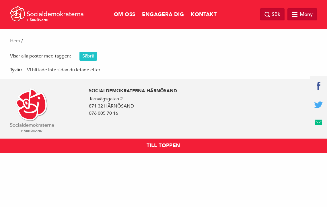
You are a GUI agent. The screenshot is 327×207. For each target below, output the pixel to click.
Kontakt (204, 14)
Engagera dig (163, 14)
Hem (15, 41)
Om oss (124, 14)
